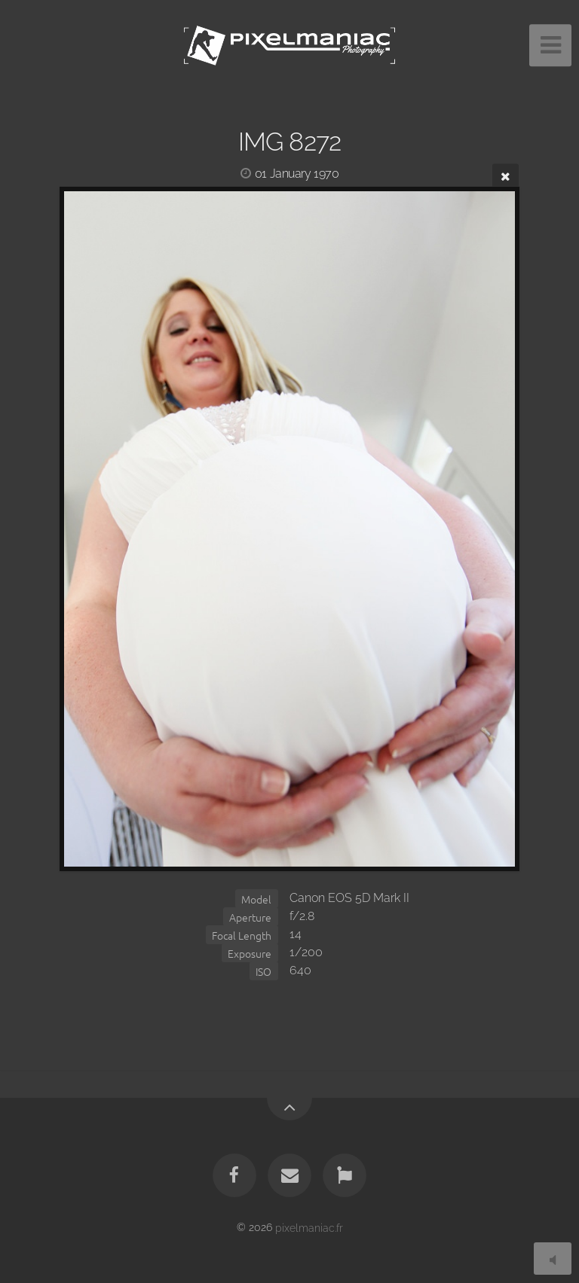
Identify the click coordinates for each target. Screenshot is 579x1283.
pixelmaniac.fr (309, 1227)
